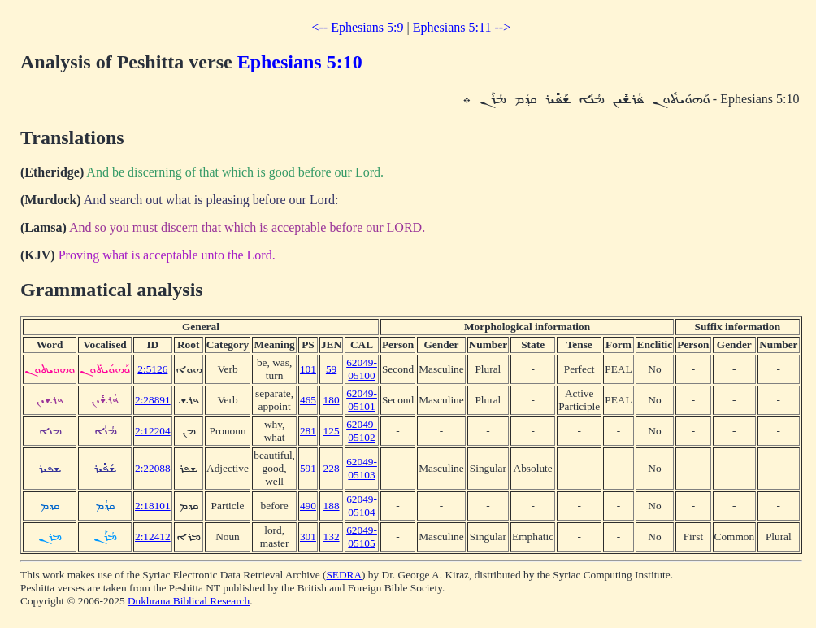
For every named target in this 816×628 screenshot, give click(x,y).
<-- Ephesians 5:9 (357, 27)
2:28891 (153, 400)
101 (308, 369)
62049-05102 (361, 430)
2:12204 (153, 431)
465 (308, 400)
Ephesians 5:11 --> (461, 27)
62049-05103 (361, 468)
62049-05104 (361, 505)
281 (308, 431)
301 (308, 536)
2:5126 (152, 369)
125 (331, 431)
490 (308, 505)
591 (308, 468)
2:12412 (153, 536)
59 (331, 369)
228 (331, 468)
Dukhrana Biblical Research (189, 601)
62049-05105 (361, 536)
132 (331, 536)
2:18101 (153, 505)
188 (331, 505)
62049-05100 (361, 369)
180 (331, 400)
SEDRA (344, 575)
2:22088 (153, 468)
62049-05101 (361, 399)
